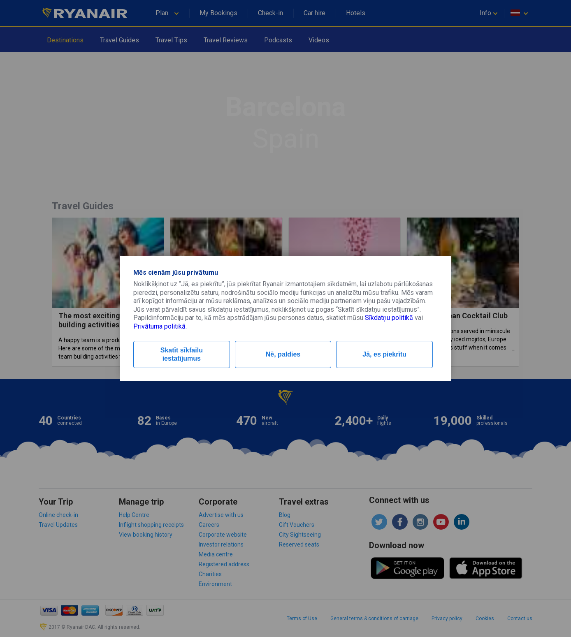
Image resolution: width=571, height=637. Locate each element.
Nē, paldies (283, 354)
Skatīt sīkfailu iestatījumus (181, 354)
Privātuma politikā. (160, 326)
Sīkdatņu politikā (389, 318)
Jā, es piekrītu (384, 354)
